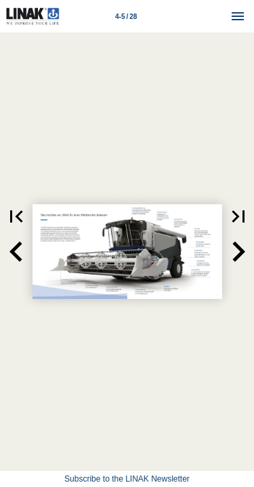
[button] (16, 251)
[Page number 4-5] (126, 16)
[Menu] (237, 16)
